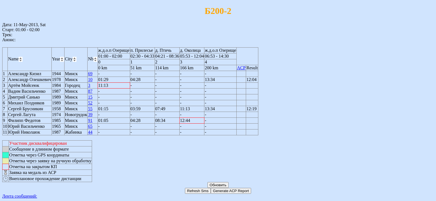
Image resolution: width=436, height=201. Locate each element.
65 (90, 126)
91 (90, 120)
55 (90, 108)
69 (90, 73)
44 (90, 132)
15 (90, 97)
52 (90, 102)
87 (90, 91)
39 (90, 114)
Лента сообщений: (19, 196)
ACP (241, 67)
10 (90, 79)
